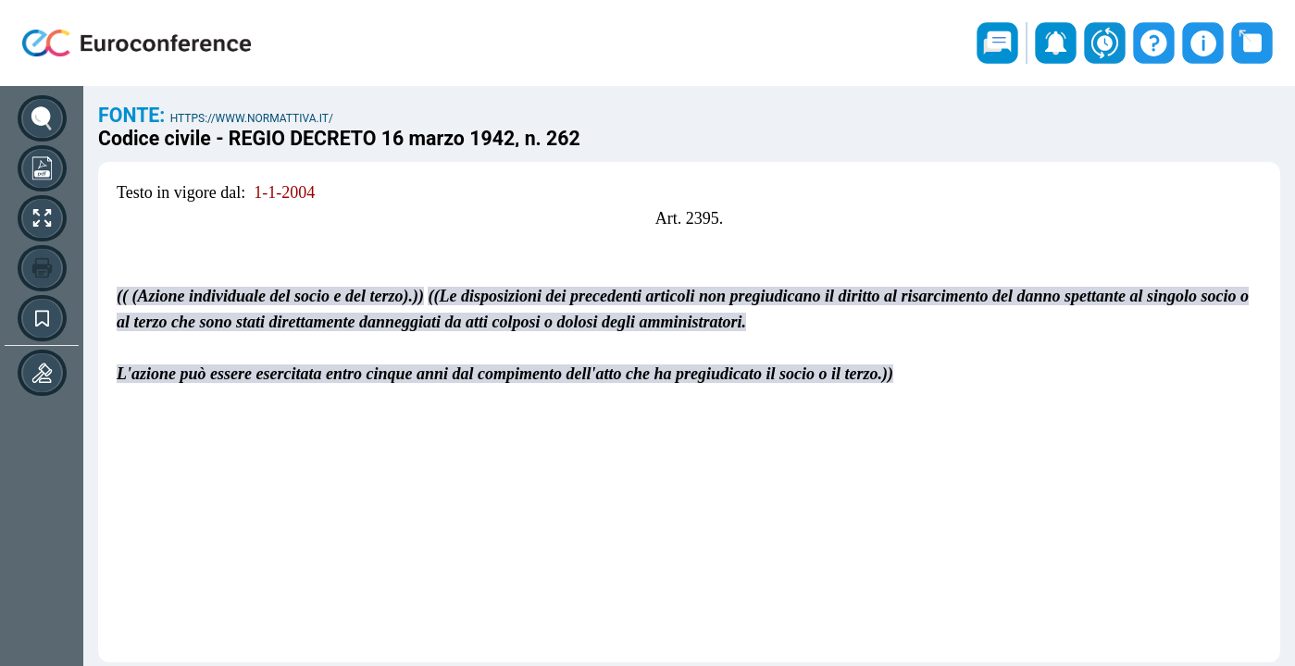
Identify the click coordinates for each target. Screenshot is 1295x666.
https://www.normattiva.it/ (251, 118)
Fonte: (134, 115)
